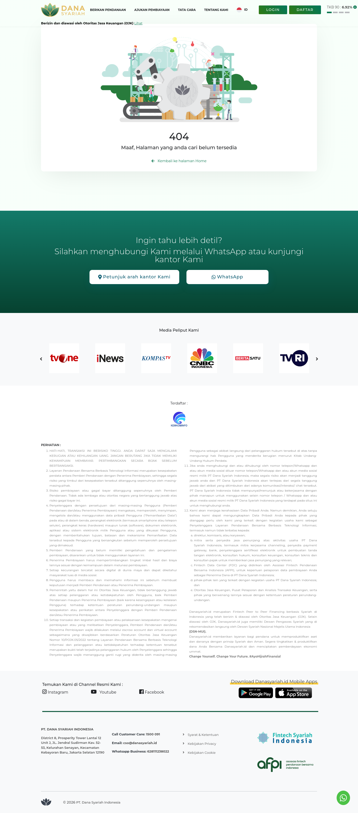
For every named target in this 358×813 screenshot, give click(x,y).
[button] (355, 7)
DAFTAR (305, 9)
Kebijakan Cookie (202, 753)
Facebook (151, 692)
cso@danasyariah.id (140, 743)
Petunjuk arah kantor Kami (134, 277)
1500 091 (153, 734)
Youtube (103, 692)
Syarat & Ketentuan (203, 735)
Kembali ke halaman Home (179, 161)
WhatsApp (227, 277)
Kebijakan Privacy (202, 744)
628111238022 (158, 751)
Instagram (55, 692)
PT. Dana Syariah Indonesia (98, 802)
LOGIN (273, 9)
